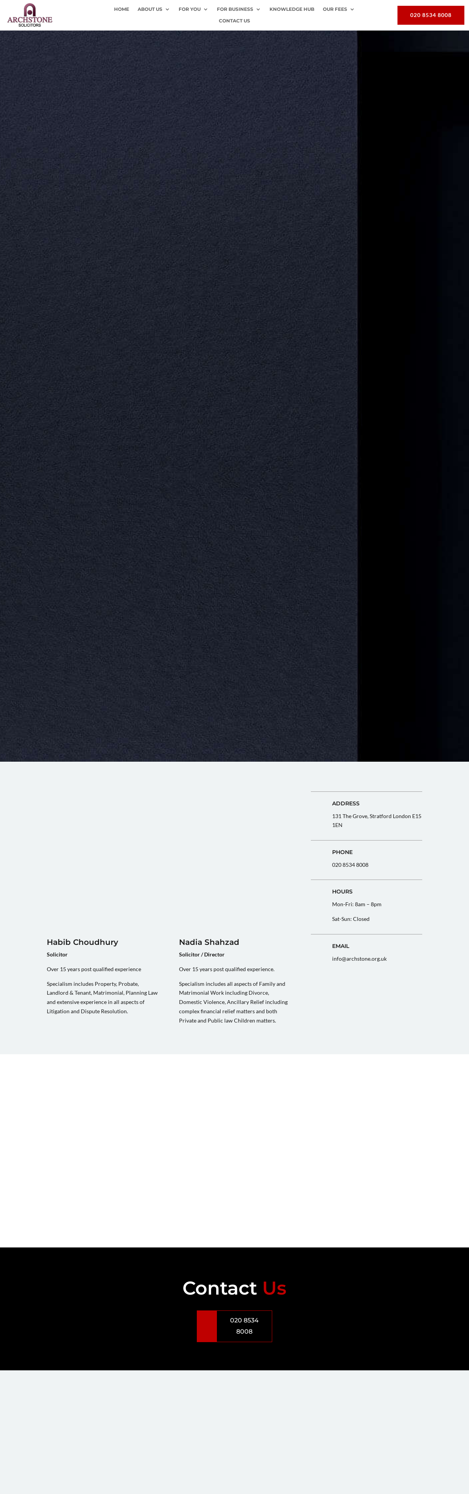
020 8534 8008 (431, 15)
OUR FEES (335, 9)
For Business (235, 9)
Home (121, 9)
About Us (150, 9)
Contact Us (234, 21)
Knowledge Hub (291, 9)
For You (190, 9)
